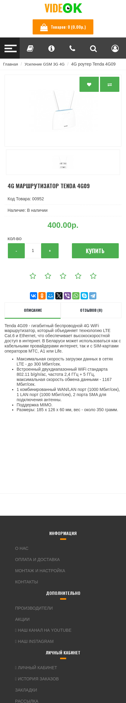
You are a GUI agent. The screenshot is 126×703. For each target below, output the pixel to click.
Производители (34, 608)
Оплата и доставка (37, 559)
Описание (33, 310)
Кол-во (14, 239)
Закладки (26, 690)
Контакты (26, 581)
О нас (21, 548)
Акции (22, 619)
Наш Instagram (34, 641)
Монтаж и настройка (40, 570)
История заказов (37, 678)
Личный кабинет (36, 667)
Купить (95, 251)
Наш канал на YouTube (43, 630)
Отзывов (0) (91, 310)
